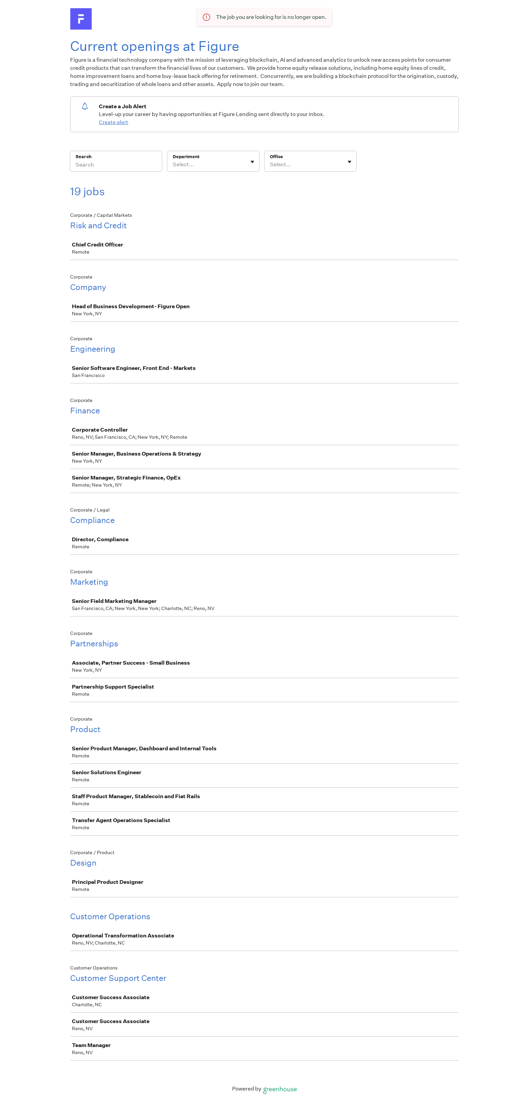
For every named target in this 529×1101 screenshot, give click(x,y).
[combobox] (173, 164)
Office (276, 157)
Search (83, 157)
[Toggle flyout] (252, 162)
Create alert (113, 122)
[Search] (116, 165)
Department (186, 157)
